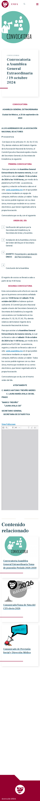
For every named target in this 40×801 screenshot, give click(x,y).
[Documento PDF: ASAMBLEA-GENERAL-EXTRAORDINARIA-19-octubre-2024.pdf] (20, 468)
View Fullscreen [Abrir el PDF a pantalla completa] (8, 424)
